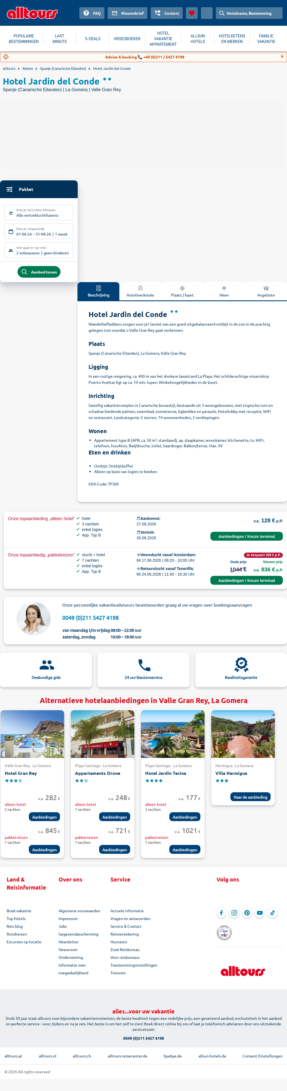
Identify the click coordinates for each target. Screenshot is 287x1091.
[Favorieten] (192, 13)
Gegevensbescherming (79, 937)
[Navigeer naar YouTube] (260, 916)
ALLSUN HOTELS (198, 39)
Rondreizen (17, 937)
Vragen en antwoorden (130, 921)
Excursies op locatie (24, 944)
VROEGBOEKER (127, 39)
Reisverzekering (124, 937)
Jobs (63, 929)
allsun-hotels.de (212, 1053)
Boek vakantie (19, 913)
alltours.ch (82, 1053)
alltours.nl (47, 1053)
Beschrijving (98, 294)
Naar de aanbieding (250, 800)
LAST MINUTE (59, 39)
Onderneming (71, 960)
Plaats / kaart (182, 294)
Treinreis (118, 976)
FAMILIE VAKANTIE (266, 39)
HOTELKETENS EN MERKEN (232, 39)
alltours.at (13, 1053)
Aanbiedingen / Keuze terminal (246, 540)
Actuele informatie (127, 913)
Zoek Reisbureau (125, 952)
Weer (224, 294)
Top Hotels (16, 921)
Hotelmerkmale (140, 294)
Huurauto (118, 944)
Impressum (68, 921)
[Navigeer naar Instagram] (234, 916)
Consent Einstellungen (263, 1053)
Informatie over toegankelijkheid (73, 972)
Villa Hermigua (231, 776)
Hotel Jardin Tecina (165, 776)
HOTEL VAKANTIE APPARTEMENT (163, 39)
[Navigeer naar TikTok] (273, 916)
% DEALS (92, 39)
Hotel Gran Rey (21, 776)
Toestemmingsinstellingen (133, 968)
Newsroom (68, 952)
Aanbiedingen (44, 820)
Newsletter (69, 944)
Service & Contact (126, 929)
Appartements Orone (97, 776)
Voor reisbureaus (125, 960)
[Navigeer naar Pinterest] (247, 916)
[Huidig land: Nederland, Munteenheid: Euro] (207, 13)
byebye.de (173, 1053)
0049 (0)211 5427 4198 (90, 620)
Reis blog (15, 929)
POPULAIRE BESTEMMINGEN (24, 39)
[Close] (282, 56)
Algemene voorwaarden (79, 913)
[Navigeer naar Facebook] (221, 916)
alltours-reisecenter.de (127, 1053)
